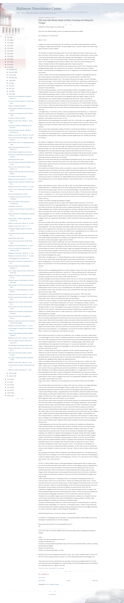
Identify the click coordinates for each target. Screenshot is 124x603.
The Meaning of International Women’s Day (20, 345)
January (11, 376)
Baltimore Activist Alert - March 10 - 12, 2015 (21, 338)
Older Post (95, 580)
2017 (8, 62)
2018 (8, 59)
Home (68, 580)
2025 (8, 40)
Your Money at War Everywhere (17, 176)
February (11, 373)
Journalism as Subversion (15, 206)
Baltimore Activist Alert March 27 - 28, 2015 (20, 179)
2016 (8, 64)
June (10, 86)
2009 (8, 393)
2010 (8, 390)
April (10, 91)
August (11, 80)
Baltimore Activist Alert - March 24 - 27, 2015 (21, 186)
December (12, 69)
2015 (8, 67)
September (12, 77)
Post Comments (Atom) (52, 584)
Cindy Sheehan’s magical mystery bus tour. (20, 152)
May (10, 88)
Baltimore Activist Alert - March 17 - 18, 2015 (21, 256)
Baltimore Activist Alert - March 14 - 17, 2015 (21, 294)
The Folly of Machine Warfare (16, 118)
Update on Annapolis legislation (17, 106)
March (11, 94)
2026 (8, 37)
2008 (8, 395)
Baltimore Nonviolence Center (39, 9)
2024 (8, 43)
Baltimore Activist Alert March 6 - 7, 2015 (20, 370)
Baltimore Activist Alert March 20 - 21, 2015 (20, 245)
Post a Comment (41, 577)
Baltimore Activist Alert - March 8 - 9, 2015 (20, 362)
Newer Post (41, 580)
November (12, 72)
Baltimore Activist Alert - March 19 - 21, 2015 (21, 253)
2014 (8, 379)
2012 (8, 385)
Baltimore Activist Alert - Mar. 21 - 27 (18, 226)
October (11, 75)
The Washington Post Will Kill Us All (18, 258)
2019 (8, 56)
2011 (8, 387)
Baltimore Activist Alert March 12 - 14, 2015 (20, 325)
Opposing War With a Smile (16, 159)
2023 (8, 45)
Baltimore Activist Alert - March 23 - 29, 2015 (21, 223)
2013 (8, 382)
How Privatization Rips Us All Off (17, 194)
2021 (8, 51)
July (10, 83)
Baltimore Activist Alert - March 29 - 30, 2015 (21, 135)
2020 (8, 53)
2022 (8, 48)
